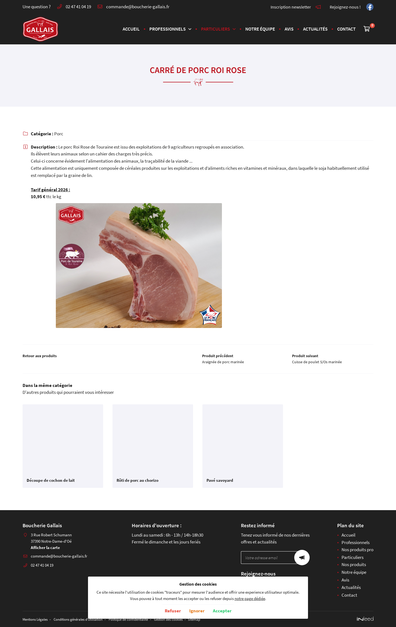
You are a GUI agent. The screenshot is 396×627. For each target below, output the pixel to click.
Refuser (173, 611)
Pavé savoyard (220, 482)
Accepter (222, 611)
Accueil (131, 29)
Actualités (315, 29)
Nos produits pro (357, 550)
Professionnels (167, 29)
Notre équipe (260, 29)
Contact (346, 29)
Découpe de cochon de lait (51, 482)
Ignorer (197, 611)
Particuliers (215, 29)
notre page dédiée (250, 598)
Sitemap (220, 619)
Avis (289, 29)
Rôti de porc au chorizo (137, 482)
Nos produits (354, 565)
